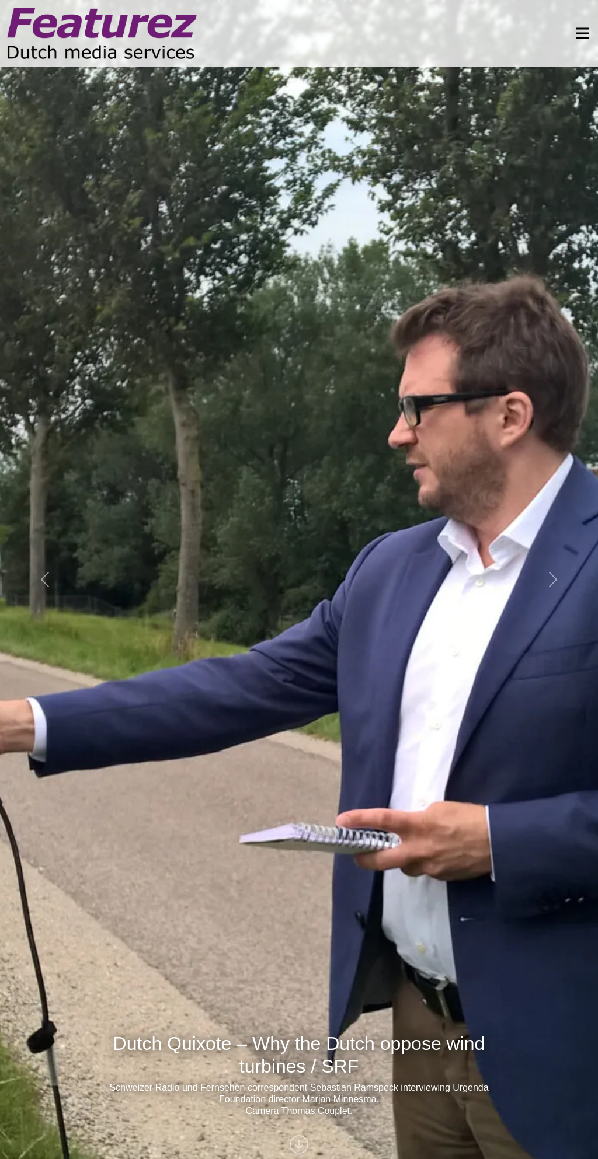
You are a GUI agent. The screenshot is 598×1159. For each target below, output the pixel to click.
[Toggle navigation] (578, 33)
